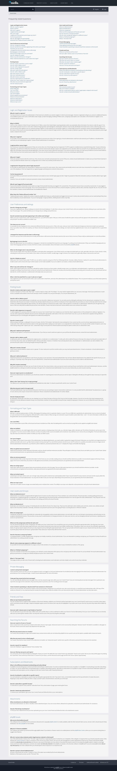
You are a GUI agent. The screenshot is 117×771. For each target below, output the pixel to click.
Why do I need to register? (17, 27)
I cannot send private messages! (67, 43)
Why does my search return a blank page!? (70, 62)
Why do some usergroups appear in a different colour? (73, 35)
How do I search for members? (67, 63)
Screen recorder (28, 3)
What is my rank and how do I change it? (20, 57)
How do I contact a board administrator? (69, 92)
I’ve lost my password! (16, 37)
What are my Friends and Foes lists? (68, 52)
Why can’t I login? (14, 33)
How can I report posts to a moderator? (20, 78)
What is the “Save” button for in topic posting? (22, 80)
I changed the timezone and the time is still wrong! (23, 50)
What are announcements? (17, 97)
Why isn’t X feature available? (67, 88)
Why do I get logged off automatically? (20, 38)
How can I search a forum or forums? (68, 58)
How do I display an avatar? (17, 55)
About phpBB (22, 723)
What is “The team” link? (65, 38)
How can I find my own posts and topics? (69, 65)
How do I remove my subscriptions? (68, 75)
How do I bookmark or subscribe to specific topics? (72, 72)
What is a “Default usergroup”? (67, 37)
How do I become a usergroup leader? (69, 33)
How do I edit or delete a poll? (17, 72)
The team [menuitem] (81, 762)
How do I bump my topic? (16, 83)
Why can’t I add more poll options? (19, 70)
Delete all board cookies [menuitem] (93, 762)
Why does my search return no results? (69, 60)
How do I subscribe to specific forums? (69, 73)
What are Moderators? (65, 28)
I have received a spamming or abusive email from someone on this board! (78, 47)
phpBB (72, 244)
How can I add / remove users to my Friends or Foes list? (73, 53)
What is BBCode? (14, 88)
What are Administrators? (65, 27)
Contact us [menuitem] (73, 762)
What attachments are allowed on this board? (71, 80)
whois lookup (20, 740)
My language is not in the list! (17, 52)
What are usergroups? (65, 30)
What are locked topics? (16, 100)
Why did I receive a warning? (17, 77)
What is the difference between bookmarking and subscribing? (75, 70)
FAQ (72, 3)
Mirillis (45, 767)
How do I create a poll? (16, 68)
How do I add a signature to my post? (19, 67)
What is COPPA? (14, 28)
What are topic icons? (15, 102)
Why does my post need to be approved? (20, 82)
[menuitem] (104, 9)
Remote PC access (42, 3)
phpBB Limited (53, 722)
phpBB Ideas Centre (80, 730)
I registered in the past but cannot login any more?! (23, 35)
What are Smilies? (14, 92)
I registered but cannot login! (17, 32)
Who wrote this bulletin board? (67, 87)
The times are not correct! (16, 48)
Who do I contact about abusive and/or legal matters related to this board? (78, 90)
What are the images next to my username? (21, 53)
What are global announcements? (19, 95)
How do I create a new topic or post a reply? (21, 63)
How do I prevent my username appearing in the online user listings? (27, 47)
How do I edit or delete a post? (18, 65)
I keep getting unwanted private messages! (70, 45)
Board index (64, 3)
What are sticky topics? (16, 98)
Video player (53, 3)
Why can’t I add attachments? (17, 75)
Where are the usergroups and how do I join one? (72, 32)
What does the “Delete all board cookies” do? (21, 40)
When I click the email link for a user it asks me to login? (24, 58)
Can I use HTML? (14, 90)
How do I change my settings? (17, 45)
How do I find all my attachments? (67, 82)
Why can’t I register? (15, 30)
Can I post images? (15, 93)
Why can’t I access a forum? (17, 73)
